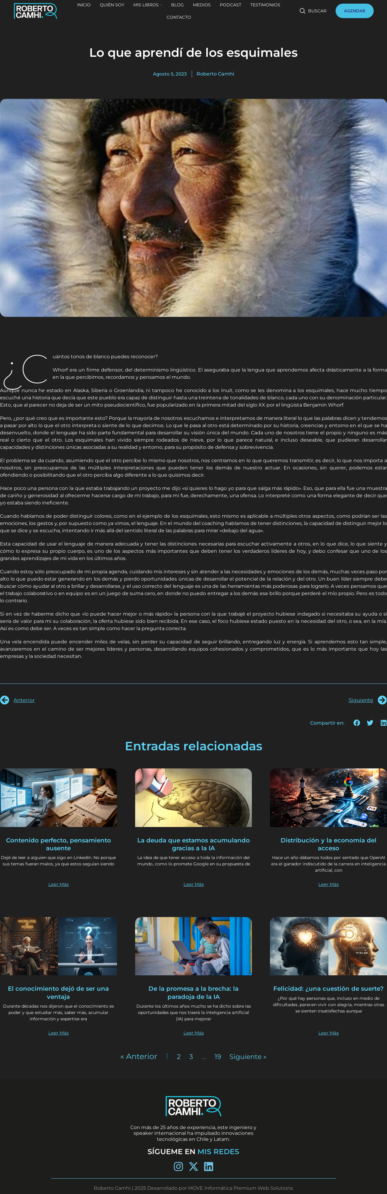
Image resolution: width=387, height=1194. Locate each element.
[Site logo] (46, 15)
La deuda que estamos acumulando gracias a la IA (193, 844)
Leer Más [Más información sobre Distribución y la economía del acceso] (328, 884)
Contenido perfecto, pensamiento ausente (58, 844)
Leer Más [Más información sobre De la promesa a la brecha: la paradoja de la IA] (193, 1033)
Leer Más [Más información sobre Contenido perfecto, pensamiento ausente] (58, 884)
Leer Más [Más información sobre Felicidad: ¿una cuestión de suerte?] (328, 1033)
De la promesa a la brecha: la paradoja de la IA (193, 993)
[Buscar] (313, 16)
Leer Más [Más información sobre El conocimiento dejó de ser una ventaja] (58, 1033)
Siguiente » (249, 1056)
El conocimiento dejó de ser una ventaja (58, 993)
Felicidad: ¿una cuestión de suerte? (328, 993)
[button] (356, 722)
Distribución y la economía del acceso (328, 844)
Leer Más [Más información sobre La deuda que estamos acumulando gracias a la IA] (193, 884)
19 (216, 1056)
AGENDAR (354, 15)
